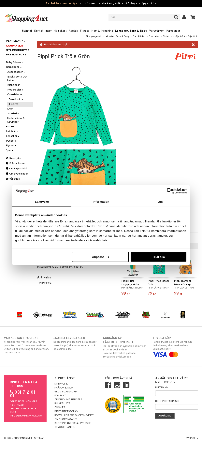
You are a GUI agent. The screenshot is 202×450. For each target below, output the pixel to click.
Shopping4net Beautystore (72, 423)
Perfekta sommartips (61, 3)
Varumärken (156, 31)
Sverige (192, 438)
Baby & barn (14, 62)
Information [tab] (101, 201)
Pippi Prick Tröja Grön (186, 36)
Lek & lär (12, 131)
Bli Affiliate (62, 403)
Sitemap (39, 438)
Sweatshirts (16, 99)
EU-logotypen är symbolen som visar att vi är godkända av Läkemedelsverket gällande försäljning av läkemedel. (125, 347)
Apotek (73, 31)
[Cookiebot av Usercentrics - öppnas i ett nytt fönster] (169, 191)
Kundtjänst (14, 158)
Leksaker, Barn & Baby (131, 31)
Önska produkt (16, 168)
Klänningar (13, 85)
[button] (193, 17)
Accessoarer (16, 72)
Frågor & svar (15, 163)
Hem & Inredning (102, 31)
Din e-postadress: (167, 401)
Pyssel (11, 145)
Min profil (61, 384)
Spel (10, 150)
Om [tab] (160, 201)
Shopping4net (93, 36)
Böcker (11, 126)
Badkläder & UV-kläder (17, 78)
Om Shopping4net (66, 419)
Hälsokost (60, 31)
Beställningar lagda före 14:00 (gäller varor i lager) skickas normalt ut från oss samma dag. (76, 343)
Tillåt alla (158, 256)
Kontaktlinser (43, 31)
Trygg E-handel (64, 427)
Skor (10, 109)
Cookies (59, 407)
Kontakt (60, 395)
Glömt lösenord (65, 391)
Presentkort (16, 54)
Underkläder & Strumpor (16, 120)
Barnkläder (139, 36)
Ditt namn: (162, 387)
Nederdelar (15, 89)
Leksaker (13, 136)
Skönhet (27, 31)
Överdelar (154, 36)
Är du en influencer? (68, 399)
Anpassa (100, 256)
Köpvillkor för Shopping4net (74, 415)
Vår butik (13, 179)
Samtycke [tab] (42, 201)
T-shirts (167, 36)
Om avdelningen (17, 174)
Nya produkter (18, 50)
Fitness (84, 31)
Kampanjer (173, 31)
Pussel (11, 141)
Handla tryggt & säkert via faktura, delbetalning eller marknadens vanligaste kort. (175, 346)
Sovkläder (13, 113)
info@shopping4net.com (26, 415)
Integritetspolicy (66, 411)
